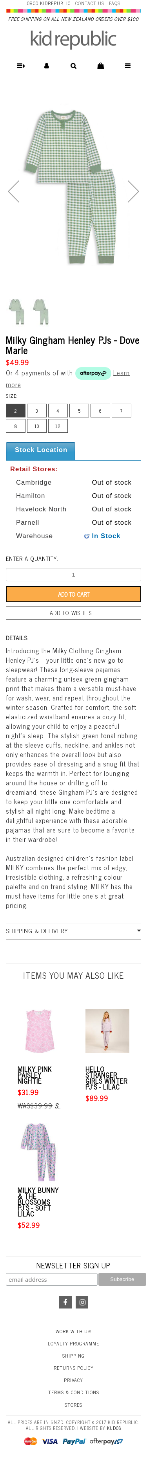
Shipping (73, 1356)
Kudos (114, 1428)
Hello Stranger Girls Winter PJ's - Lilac (106, 1078)
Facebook (65, 1302)
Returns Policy (74, 1368)
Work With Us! (74, 1331)
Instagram (82, 1302)
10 (36, 426)
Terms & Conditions (73, 1392)
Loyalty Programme (73, 1343)
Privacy (73, 1380)
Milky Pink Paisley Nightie (35, 1075)
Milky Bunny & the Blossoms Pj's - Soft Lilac (38, 1202)
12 (58, 426)
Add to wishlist (72, 612)
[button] (19, 65)
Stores (73, 1405)
